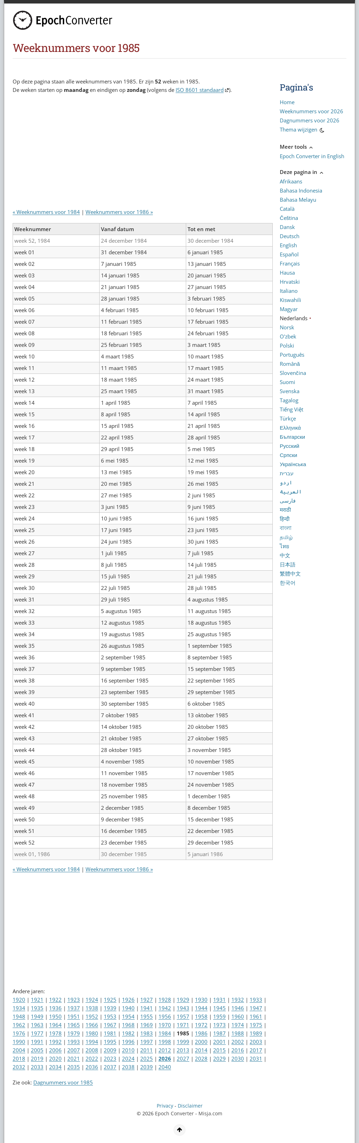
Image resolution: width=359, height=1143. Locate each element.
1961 (256, 1016)
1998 (164, 1041)
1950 (55, 1016)
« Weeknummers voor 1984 (46, 211)
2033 (37, 1066)
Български (292, 436)
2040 (164, 1066)
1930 (201, 999)
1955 (146, 1016)
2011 (146, 1050)
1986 (201, 1033)
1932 (237, 999)
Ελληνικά (290, 427)
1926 (128, 999)
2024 (128, 1058)
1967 (110, 1024)
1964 (55, 1024)
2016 (237, 1050)
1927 (146, 999)
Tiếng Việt (291, 409)
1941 (146, 1007)
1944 (201, 1007)
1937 (73, 1007)
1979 (73, 1033)
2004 (19, 1050)
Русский (289, 445)
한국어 (288, 582)
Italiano (289, 290)
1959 (219, 1016)
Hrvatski (290, 281)
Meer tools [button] (297, 146)
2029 (219, 1058)
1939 (110, 1007)
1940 (128, 1007)
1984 (164, 1033)
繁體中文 (290, 573)
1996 (128, 1041)
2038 (128, 1066)
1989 (256, 1033)
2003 (256, 1041)
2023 (110, 1058)
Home (287, 102)
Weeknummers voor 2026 (311, 111)
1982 (128, 1033)
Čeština (289, 217)
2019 (37, 1058)
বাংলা (285, 527)
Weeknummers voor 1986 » (119, 211)
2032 (19, 1066)
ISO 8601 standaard (200, 89)
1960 (237, 1016)
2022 (92, 1058)
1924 (92, 999)
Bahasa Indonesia (301, 190)
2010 (128, 1050)
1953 (110, 1016)
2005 (37, 1050)
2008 (92, 1050)
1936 (55, 1007)
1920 (19, 999)
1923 (73, 999)
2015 (219, 1050)
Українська (293, 464)
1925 (110, 999)
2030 (237, 1058)
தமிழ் (286, 536)
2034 (55, 1066)
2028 (201, 1058)
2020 (55, 1058)
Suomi (287, 381)
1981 (110, 1033)
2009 (110, 1050)
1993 (73, 1041)
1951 (73, 1016)
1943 (183, 1007)
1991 (37, 1041)
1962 (19, 1024)
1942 (164, 1007)
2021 (73, 1058)
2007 (73, 1050)
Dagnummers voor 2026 (309, 120)
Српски (288, 454)
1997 (146, 1041)
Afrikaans (291, 181)
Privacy (165, 1106)
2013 (183, 1050)
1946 (237, 1007)
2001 (219, 1041)
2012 (164, 1050)
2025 (146, 1058)
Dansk (287, 226)
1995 (110, 1041)
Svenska (289, 391)
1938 (92, 1007)
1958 (201, 1016)
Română (290, 363)
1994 (92, 1041)
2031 (256, 1058)
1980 (92, 1033)
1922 (55, 999)
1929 (183, 999)
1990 (19, 1041)
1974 (237, 1024)
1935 (37, 1007)
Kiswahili (290, 299)
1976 (19, 1033)
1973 (219, 1024)
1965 (73, 1024)
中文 (285, 555)
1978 (55, 1033)
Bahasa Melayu (298, 199)
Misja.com (210, 1113)
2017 (256, 1050)
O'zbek (288, 336)
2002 (237, 1041)
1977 (37, 1033)
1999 (183, 1041)
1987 (219, 1033)
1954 (128, 1016)
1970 (164, 1024)
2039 (146, 1066)
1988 (237, 1033)
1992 (55, 1041)
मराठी (285, 509)
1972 (201, 1024)
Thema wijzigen (302, 130)
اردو (286, 482)
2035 (73, 1066)
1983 (146, 1033)
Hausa (287, 272)
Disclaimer (190, 1106)
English (288, 245)
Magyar (289, 308)
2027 (183, 1058)
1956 (164, 1016)
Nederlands (293, 318)
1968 (128, 1024)
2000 (201, 1041)
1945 (219, 1007)
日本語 (288, 564)
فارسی (288, 500)
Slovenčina (293, 372)
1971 (183, 1024)
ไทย (284, 546)
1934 (19, 1007)
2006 (55, 1050)
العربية (291, 491)
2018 (19, 1058)
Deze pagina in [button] (302, 171)
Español (289, 254)
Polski (287, 345)
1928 (164, 999)
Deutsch (289, 236)
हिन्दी (285, 518)
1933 (256, 999)
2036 (92, 1066)
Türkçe (288, 418)
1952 (92, 1016)
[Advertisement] (140, 154)
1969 (146, 1024)
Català (287, 208)
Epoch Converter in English (312, 156)
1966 (92, 1024)
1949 (37, 1016)
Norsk (287, 327)
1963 (37, 1024)
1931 (219, 999)
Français (290, 263)
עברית (286, 473)
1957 (183, 1016)
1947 (256, 1007)
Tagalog (289, 400)
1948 (19, 1016)
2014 (201, 1050)
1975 (256, 1024)
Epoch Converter (174, 1113)
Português (292, 354)
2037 (110, 1066)
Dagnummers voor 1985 (63, 1082)
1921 (37, 999)
